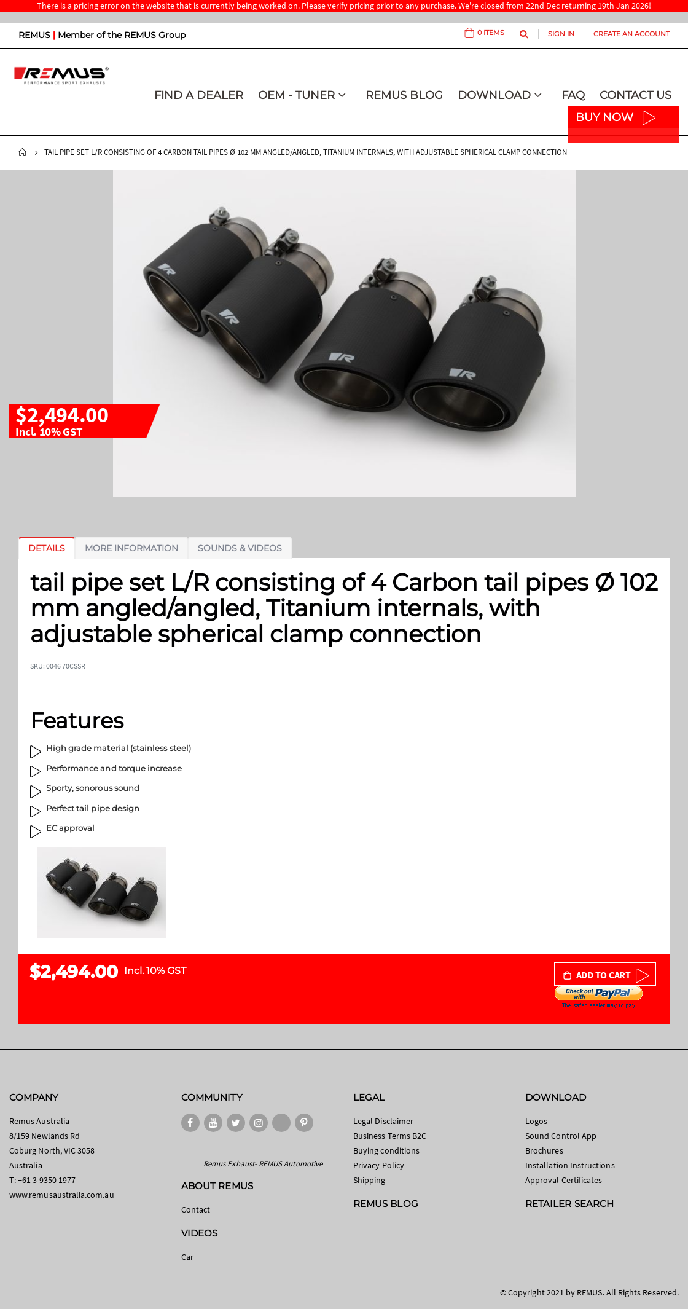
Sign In (561, 33)
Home (22, 152)
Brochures (544, 1150)
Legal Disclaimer (383, 1120)
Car (187, 1256)
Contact (195, 1209)
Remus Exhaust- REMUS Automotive (262, 1163)
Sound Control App (560, 1135)
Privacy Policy (378, 1165)
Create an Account (631, 33)
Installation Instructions (570, 1165)
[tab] (46, 548)
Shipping (369, 1179)
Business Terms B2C (389, 1135)
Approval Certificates (563, 1179)
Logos (536, 1120)
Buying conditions (386, 1150)
